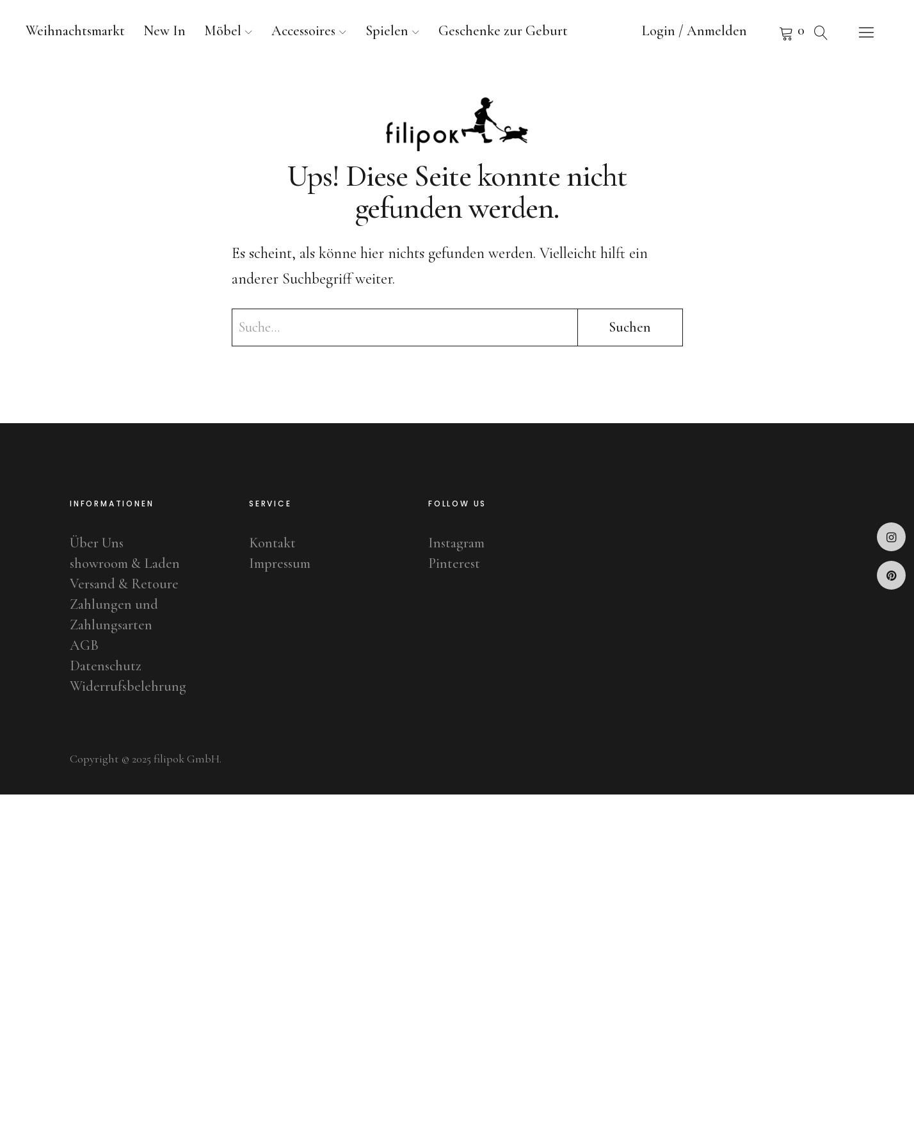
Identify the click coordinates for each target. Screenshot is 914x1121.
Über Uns (97, 543)
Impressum (279, 563)
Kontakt (272, 543)
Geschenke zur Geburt (503, 30)
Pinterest (891, 575)
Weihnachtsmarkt (75, 30)
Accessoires (303, 30)
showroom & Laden (125, 563)
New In (164, 30)
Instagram (891, 536)
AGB (84, 645)
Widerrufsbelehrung (128, 686)
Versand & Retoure (124, 584)
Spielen (386, 30)
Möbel (222, 30)
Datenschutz (105, 665)
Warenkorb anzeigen (770, 32)
